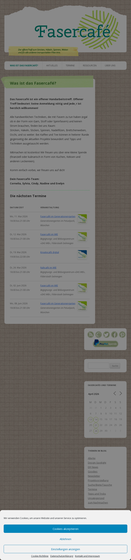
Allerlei (91, 458)
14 (96, 419)
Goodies (92, 471)
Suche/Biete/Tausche (100, 484)
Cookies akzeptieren (65, 529)
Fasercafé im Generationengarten (57, 216)
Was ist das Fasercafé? (24, 65)
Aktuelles (51, 65)
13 (90, 419)
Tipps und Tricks (97, 493)
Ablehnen (65, 539)
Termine (70, 65)
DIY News (93, 467)
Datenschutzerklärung (61, 556)
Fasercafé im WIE (49, 234)
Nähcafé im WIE (48, 267)
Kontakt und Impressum (87, 556)
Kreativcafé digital (49, 252)
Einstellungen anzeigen (65, 549)
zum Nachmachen (98, 502)
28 (96, 431)
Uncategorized (96, 498)
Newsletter (94, 476)
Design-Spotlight (97, 462)
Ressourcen (90, 65)
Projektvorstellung (98, 480)
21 (96, 425)
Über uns (110, 65)
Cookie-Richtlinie (39, 556)
